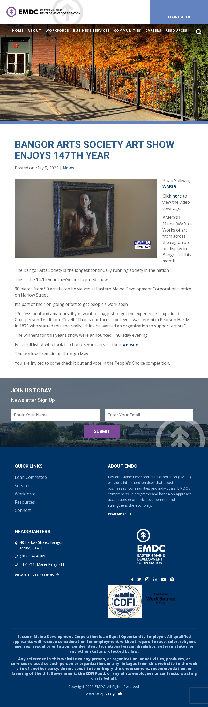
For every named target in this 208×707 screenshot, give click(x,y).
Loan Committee (31, 477)
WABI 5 (169, 187)
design (114, 693)
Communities (127, 30)
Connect (23, 510)
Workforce (57, 30)
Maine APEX (179, 16)
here (177, 196)
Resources (176, 30)
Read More (117, 514)
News (68, 168)
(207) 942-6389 (32, 556)
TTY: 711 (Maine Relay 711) (43, 564)
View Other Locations (34, 575)
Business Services (91, 30)
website (130, 344)
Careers (153, 30)
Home (18, 30)
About (34, 30)
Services (23, 485)
